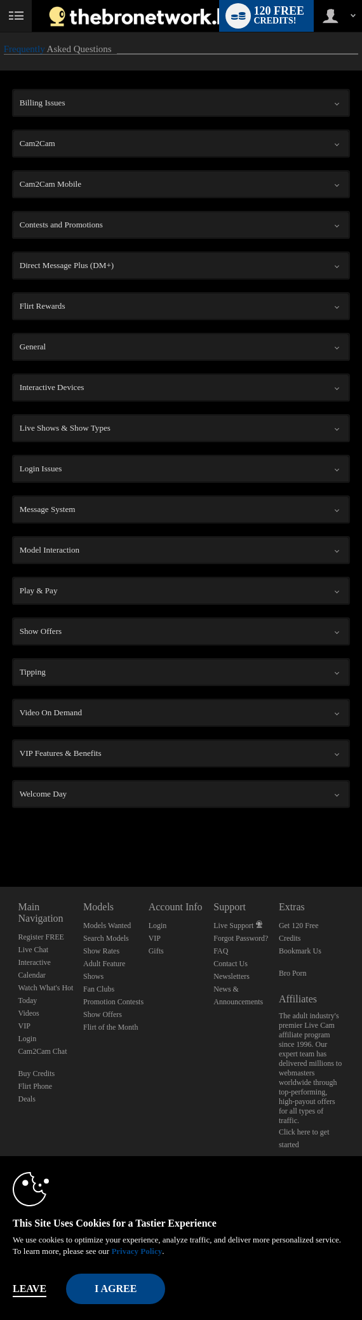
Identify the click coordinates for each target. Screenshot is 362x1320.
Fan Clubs (98, 989)
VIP (24, 1025)
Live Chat (33, 949)
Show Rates (101, 950)
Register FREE (41, 937)
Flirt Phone (35, 1086)
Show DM (0, 839)
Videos (28, 1013)
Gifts (156, 950)
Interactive (34, 962)
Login (27, 1038)
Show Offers (102, 1014)
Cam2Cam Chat (42, 1051)
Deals (27, 1098)
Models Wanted (107, 925)
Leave (29, 1288)
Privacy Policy (136, 1251)
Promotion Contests (113, 1001)
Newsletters (231, 976)
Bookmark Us (300, 950)
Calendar (32, 975)
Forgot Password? (240, 938)
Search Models (106, 938)
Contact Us (230, 963)
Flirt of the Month (110, 1027)
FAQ (220, 950)
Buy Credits (36, 1073)
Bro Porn (293, 973)
